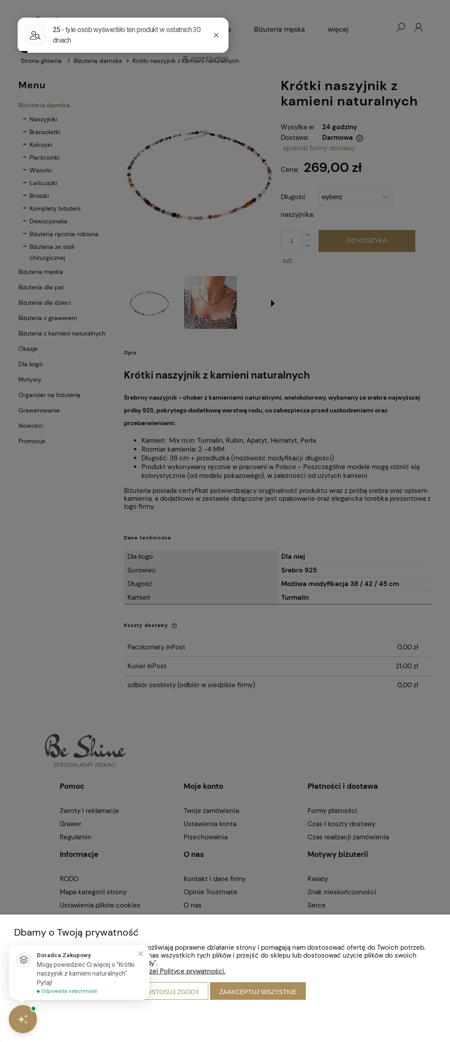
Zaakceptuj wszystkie (258, 991)
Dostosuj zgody (171, 991)
